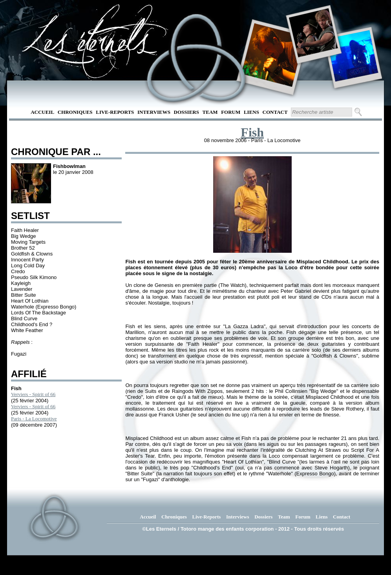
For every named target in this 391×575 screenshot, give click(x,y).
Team (210, 112)
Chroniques (75, 112)
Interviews (153, 112)
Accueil (42, 112)
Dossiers (186, 112)
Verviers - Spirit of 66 (33, 394)
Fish (252, 132)
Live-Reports (115, 112)
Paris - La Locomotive (34, 419)
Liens (251, 112)
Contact (275, 112)
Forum (230, 112)
